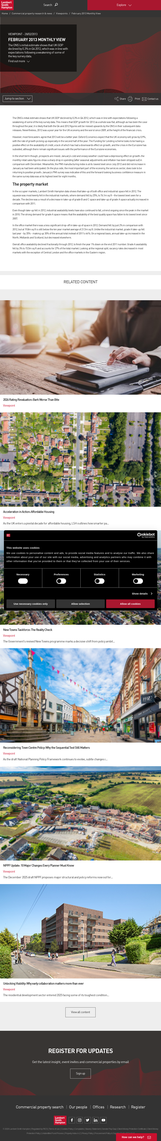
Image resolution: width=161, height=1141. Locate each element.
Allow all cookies (130, 603)
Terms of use (54, 1129)
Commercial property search (39, 1107)
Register (138, 1107)
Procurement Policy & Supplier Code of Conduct (114, 1133)
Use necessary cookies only (31, 603)
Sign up (80, 1073)
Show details (140, 593)
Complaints (79, 1129)
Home (5, 13)
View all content (80, 1012)
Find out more (19, 61)
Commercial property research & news (32, 13)
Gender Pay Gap (109, 1129)
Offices (98, 1107)
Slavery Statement (93, 1129)
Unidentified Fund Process (52, 1133)
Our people (78, 1107)
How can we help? (133, 1137)
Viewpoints (62, 13)
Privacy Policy (87, 1133)
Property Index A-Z (72, 1133)
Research (118, 1107)
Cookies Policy (67, 1129)
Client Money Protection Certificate (132, 1129)
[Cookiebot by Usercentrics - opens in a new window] (140, 535)
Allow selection (80, 603)
